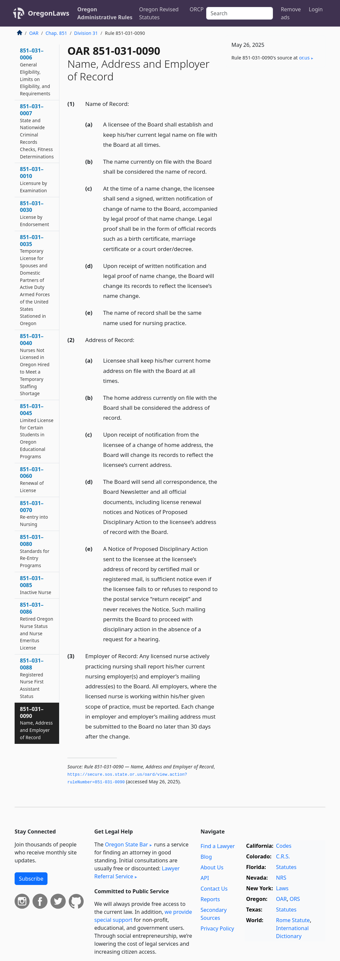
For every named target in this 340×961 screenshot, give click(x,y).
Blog (206, 856)
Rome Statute (293, 920)
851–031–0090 (36, 723)
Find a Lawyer (218, 846)
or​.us (304, 57)
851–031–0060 (32, 479)
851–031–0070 (34, 513)
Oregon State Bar (126, 844)
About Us (212, 867)
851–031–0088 (31, 678)
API (205, 878)
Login (316, 9)
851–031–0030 (34, 213)
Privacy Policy (217, 928)
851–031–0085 (35, 584)
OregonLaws (48, 13)
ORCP (197, 9)
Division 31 (86, 33)
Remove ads (291, 13)
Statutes (286, 867)
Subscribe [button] (31, 878)
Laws (282, 888)
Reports (210, 899)
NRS (281, 877)
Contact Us (214, 888)
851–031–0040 (34, 364)
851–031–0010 (33, 179)
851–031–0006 (35, 72)
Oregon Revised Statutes (159, 13)
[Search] (239, 13)
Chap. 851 (56, 33)
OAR (34, 33)
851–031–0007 (37, 131)
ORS (295, 899)
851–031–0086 (36, 626)
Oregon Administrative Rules (104, 13)
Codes (283, 845)
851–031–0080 (34, 550)
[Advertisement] (275, 118)
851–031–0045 (36, 431)
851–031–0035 (35, 280)
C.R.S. (283, 856)
